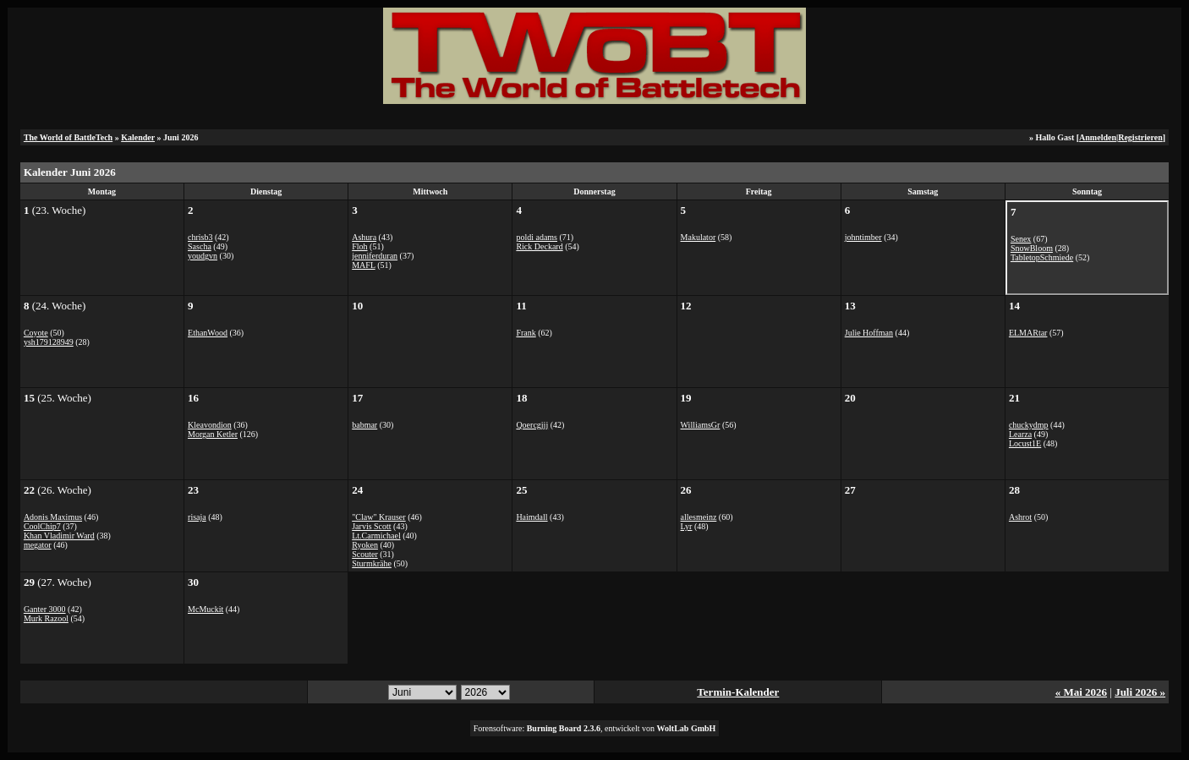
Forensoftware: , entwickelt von (595, 728)
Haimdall (531, 517)
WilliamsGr (701, 424)
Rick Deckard (539, 246)
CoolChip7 (42, 526)
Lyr (687, 526)
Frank (525, 332)
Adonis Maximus (53, 517)
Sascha (199, 246)
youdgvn (202, 255)
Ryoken (365, 544)
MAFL (363, 265)
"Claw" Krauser (378, 517)
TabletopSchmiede (1042, 257)
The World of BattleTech (68, 137)
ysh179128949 (49, 342)
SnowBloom (1032, 248)
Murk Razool (46, 618)
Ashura (364, 237)
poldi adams (536, 237)
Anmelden (1097, 137)
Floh (359, 246)
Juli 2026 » (1140, 692)
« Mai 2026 (1081, 692)
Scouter (365, 554)
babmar (364, 424)
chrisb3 (200, 237)
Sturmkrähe (372, 563)
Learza (1020, 434)
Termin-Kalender (738, 692)
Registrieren (1140, 137)
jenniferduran (374, 255)
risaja (197, 517)
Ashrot (1020, 517)
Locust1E (1025, 443)
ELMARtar (1028, 332)
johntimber (863, 237)
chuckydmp (1029, 424)
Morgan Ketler (213, 434)
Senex (1021, 238)
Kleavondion (210, 424)
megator (38, 544)
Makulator (698, 237)
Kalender (138, 137)
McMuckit (205, 609)
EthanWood (207, 332)
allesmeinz (699, 517)
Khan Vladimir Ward (59, 535)
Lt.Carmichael (376, 535)
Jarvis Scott (371, 526)
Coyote (36, 332)
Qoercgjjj (532, 424)
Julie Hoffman (869, 332)
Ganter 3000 (45, 609)
